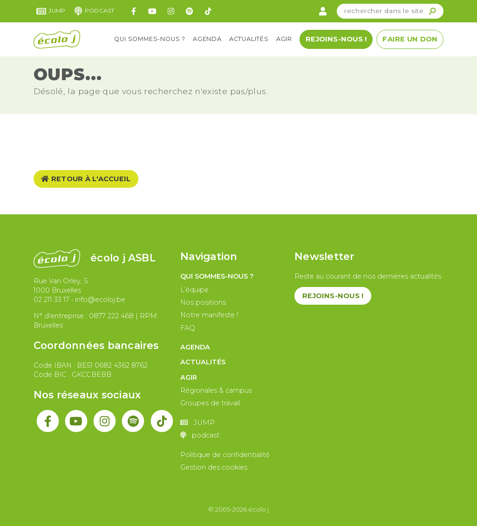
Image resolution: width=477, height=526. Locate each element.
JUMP (51, 11)
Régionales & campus (216, 390)
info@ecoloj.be (100, 299)
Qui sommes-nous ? (149, 38)
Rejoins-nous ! (336, 39)
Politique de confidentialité (225, 455)
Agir (284, 38)
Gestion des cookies (213, 467)
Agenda (207, 38)
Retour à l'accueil (85, 179)
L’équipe (194, 290)
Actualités (249, 38)
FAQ (187, 328)
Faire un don (409, 39)
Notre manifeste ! (209, 315)
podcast (94, 11)
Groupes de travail (210, 403)
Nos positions (203, 302)
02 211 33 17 (51, 299)
